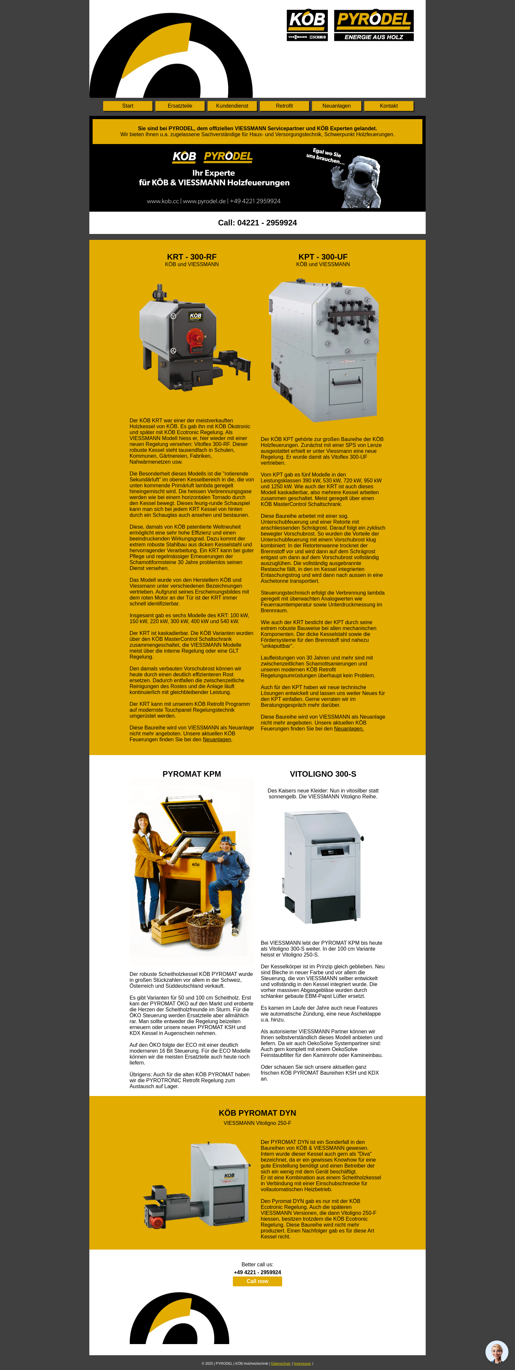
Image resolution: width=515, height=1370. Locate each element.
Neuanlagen (217, 739)
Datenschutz (280, 1363)
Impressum (302, 1363)
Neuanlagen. (349, 728)
